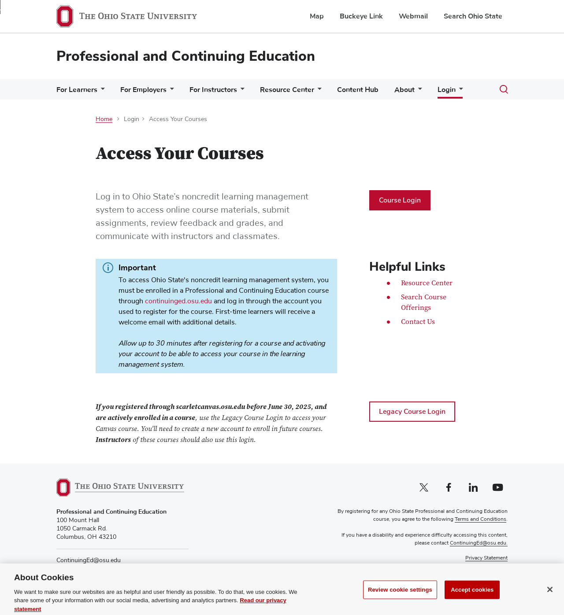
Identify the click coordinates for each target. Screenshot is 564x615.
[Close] (550, 596)
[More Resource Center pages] (317, 92)
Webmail (413, 16)
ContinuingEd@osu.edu (88, 560)
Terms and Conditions (480, 520)
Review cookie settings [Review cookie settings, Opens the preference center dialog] (400, 596)
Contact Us (418, 322)
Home (104, 119)
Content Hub (357, 90)
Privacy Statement (486, 558)
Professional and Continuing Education (185, 56)
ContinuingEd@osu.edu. (479, 543)
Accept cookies (472, 596)
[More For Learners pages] (100, 92)
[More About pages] (418, 92)
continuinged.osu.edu (178, 301)
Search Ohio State (473, 16)
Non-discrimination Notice (476, 566)
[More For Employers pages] (170, 92)
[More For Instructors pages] (240, 92)
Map (317, 16)
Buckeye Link (361, 16)
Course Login (400, 200)
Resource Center (287, 90)
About (404, 90)
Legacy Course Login (412, 411)
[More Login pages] (459, 92)
